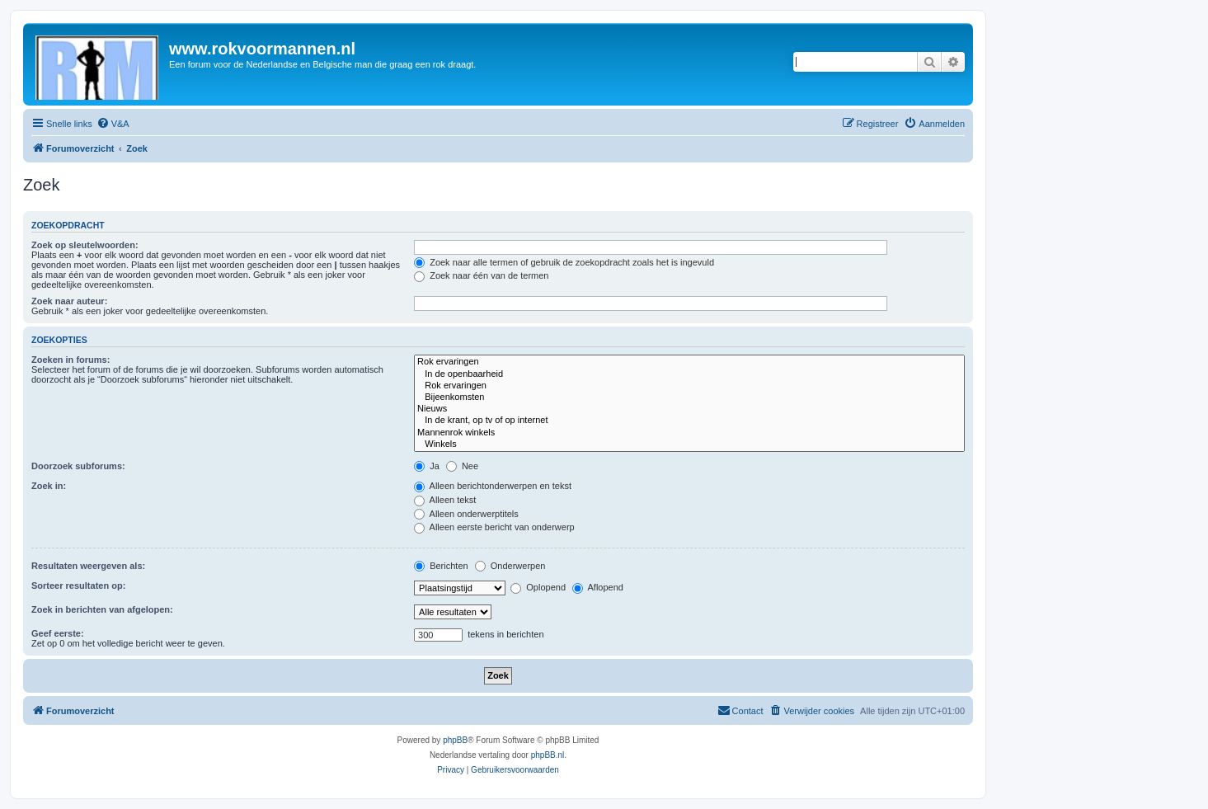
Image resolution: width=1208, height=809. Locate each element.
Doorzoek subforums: (78, 466)
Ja (426, 466)
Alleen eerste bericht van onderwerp (494, 527)
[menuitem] (112, 124)
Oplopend (538, 587)
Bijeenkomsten (689, 397)
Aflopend (597, 587)
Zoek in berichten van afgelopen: (102, 609)
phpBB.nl (548, 755)
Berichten (441, 566)
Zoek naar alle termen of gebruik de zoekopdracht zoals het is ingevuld (564, 262)
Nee (462, 466)
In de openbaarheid (689, 374)
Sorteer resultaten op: (78, 585)
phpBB (455, 740)
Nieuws (689, 409)
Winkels (689, 444)
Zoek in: (48, 486)
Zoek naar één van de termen (481, 275)
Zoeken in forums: (70, 360)
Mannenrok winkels (689, 433)
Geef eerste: (57, 633)
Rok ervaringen (689, 362)
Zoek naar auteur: (69, 301)
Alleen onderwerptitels (466, 514)
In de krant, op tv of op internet (689, 420)
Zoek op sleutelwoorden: (85, 245)
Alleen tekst (445, 500)
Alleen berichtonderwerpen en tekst (492, 486)
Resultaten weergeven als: (88, 566)
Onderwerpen (510, 566)
